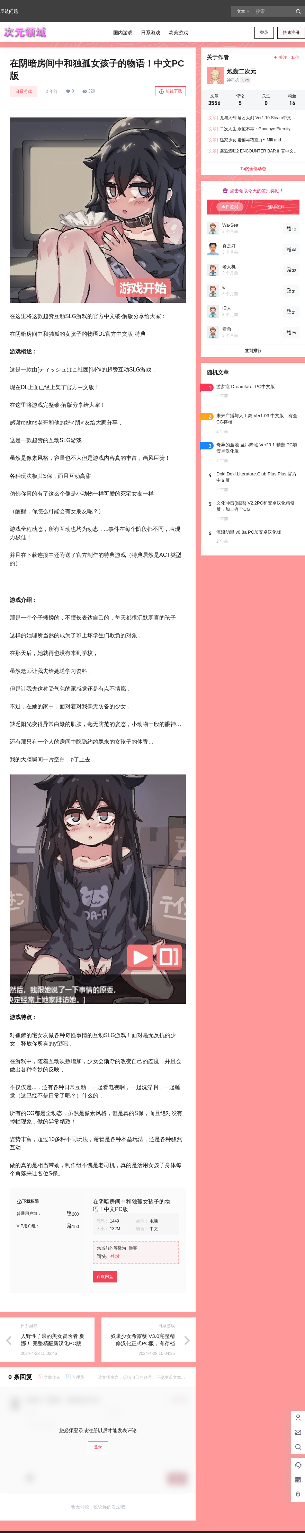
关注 (280, 57)
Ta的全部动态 (253, 168)
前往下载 (170, 91)
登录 (264, 32)
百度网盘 (105, 1276)
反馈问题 (9, 11)
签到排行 (253, 350)
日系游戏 (23, 91)
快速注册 (291, 32)
